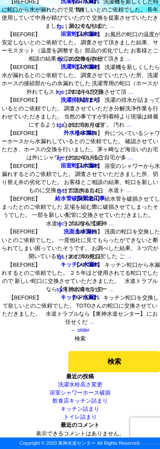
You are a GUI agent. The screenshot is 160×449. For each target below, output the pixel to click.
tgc (60, 26)
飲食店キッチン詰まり (80, 400)
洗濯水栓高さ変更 (80, 384)
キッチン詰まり (80, 409)
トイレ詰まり (80, 417)
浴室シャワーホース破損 (80, 392)
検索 (80, 338)
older (80, 330)
